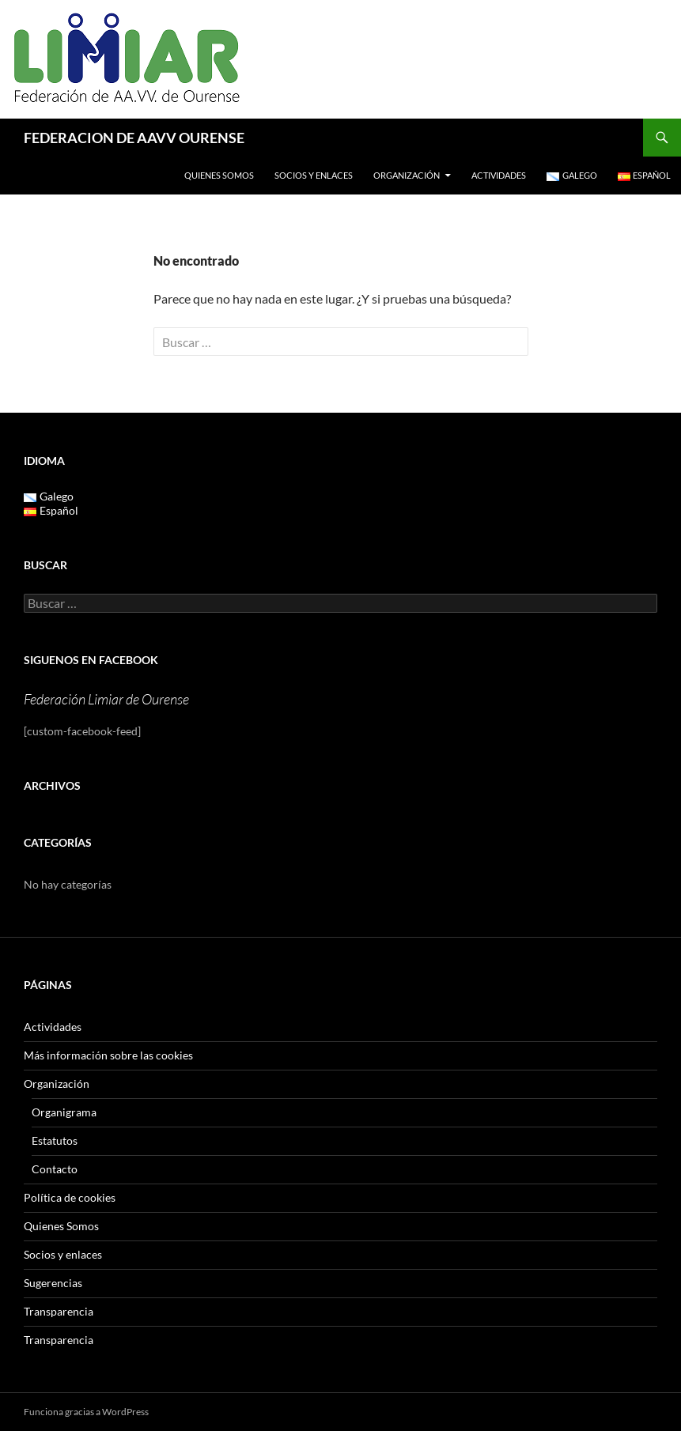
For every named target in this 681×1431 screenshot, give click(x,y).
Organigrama (64, 1112)
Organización (406, 175)
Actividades (498, 175)
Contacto (55, 1169)
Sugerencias (53, 1282)
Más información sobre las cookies (108, 1055)
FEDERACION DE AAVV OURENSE (134, 137)
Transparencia (58, 1311)
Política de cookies (69, 1197)
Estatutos (55, 1140)
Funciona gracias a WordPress (86, 1412)
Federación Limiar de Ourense (106, 699)
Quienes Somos (219, 175)
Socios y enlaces (313, 175)
